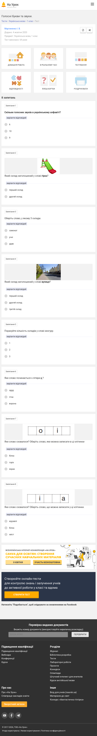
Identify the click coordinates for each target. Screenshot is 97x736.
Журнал (54, 651)
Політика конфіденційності (53, 731)
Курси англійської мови (62, 680)
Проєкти (54, 665)
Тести (53, 658)
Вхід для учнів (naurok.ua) (63, 692)
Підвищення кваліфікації (14, 651)
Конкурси (55, 669)
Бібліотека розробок (60, 655)
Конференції (7, 658)
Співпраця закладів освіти (15, 696)
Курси (4, 662)
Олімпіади (55, 673)
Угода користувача (10, 731)
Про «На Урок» (9, 692)
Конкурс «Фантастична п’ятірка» (67, 699)
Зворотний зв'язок (14, 704)
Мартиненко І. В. (12, 28)
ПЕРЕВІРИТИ (80, 634)
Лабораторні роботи (60, 662)
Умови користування (30, 731)
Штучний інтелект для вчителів (66, 676)
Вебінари (6, 655)
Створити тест (21, 594)
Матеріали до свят (59, 696)
